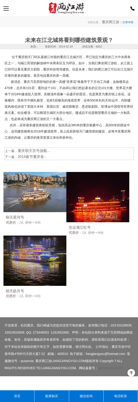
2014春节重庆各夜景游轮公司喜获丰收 (45, 156)
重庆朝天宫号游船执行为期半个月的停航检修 (50, 150)
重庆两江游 (112, 22)
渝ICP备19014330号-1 (112, 382)
